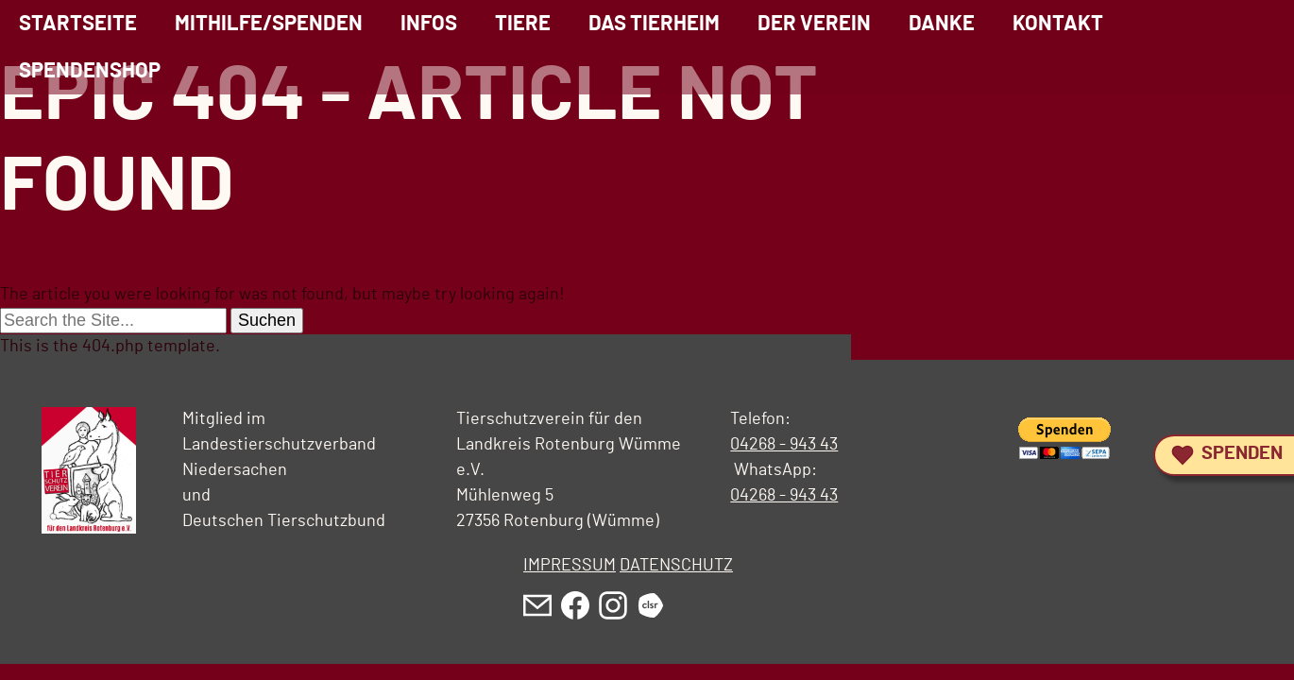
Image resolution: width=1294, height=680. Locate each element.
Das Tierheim (654, 23)
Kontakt (1058, 23)
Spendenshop (90, 70)
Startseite (78, 23)
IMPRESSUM (569, 565)
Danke (942, 23)
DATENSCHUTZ (676, 565)
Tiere (523, 23)
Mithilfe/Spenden (269, 23)
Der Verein (814, 23)
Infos (428, 23)
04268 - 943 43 (784, 444)
